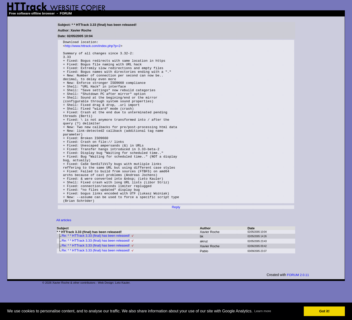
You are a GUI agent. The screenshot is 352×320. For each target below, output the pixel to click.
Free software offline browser (32, 13)
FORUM (66, 13)
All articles (63, 252)
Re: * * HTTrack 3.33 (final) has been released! (96, 268)
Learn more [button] (262, 311)
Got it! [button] (324, 311)
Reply (176, 239)
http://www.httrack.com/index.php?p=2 (93, 47)
